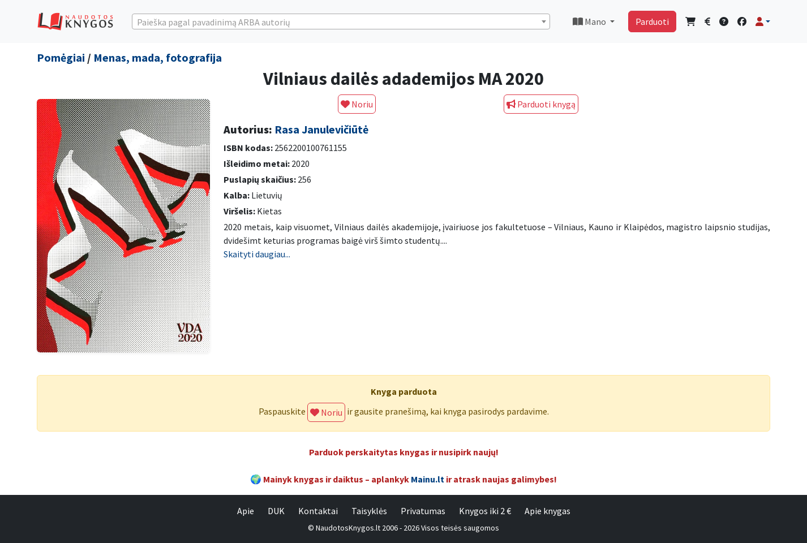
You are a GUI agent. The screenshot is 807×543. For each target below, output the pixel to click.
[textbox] (341, 22)
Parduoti (652, 21)
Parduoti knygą (541, 104)
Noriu (357, 104)
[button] (763, 21)
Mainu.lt (427, 479)
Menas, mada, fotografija (157, 57)
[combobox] (341, 21)
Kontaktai (318, 510)
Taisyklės (369, 510)
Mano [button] (590, 21)
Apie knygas (547, 510)
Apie (245, 510)
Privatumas (423, 510)
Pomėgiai (61, 57)
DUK (276, 510)
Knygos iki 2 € (485, 510)
